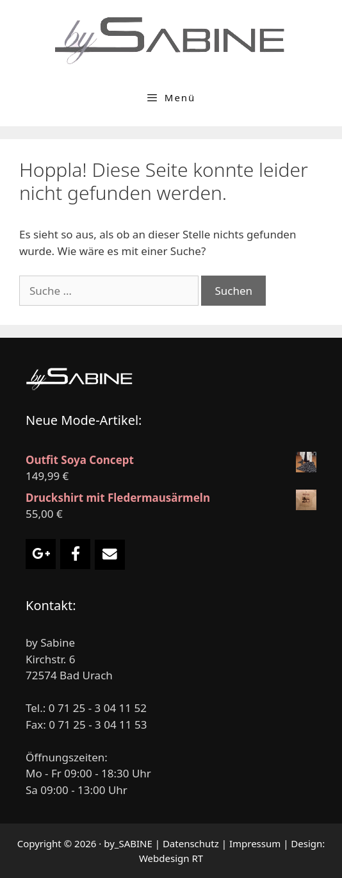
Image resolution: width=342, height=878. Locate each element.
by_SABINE (128, 843)
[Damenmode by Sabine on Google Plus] (41, 554)
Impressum (255, 843)
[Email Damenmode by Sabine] (110, 555)
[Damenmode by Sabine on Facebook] (75, 554)
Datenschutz (191, 843)
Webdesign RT (171, 858)
